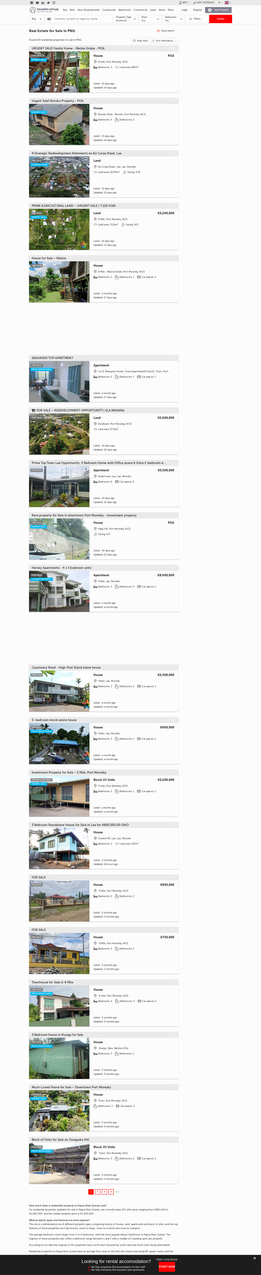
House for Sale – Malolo (49, 258)
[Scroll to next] (84, 124)
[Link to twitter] (48, 2)
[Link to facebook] (32, 2)
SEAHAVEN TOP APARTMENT (52, 358)
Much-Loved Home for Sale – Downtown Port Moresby (71, 1087)
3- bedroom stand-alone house (54, 720)
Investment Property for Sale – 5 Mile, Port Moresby (69, 772)
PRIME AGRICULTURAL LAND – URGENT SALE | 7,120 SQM (73, 205)
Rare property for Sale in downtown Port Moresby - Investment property (84, 515)
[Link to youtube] (37, 2)
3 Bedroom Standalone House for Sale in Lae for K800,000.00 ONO (80, 825)
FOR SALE (39, 877)
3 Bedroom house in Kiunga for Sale (57, 1034)
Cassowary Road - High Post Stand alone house (66, 667)
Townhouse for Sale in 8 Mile (52, 982)
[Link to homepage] (44, 10)
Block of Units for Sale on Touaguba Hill (60, 1139)
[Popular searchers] (49, 19)
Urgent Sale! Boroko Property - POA (58, 101)
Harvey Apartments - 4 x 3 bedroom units (62, 568)
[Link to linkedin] (43, 2)
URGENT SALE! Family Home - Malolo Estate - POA (68, 48)
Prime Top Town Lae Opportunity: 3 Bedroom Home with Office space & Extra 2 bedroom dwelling (100, 463)
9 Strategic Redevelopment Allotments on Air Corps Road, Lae (77, 153)
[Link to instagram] (54, 2)
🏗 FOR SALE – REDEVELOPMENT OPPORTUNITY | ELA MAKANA (78, 410)
